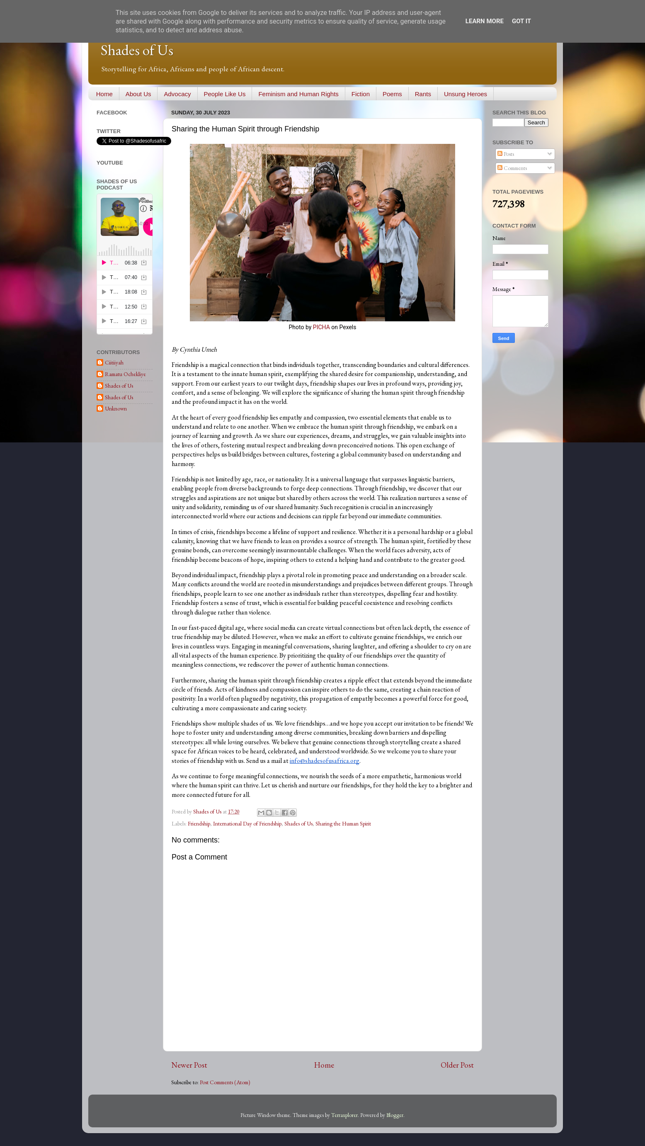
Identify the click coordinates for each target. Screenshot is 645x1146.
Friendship (199, 823)
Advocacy (177, 93)
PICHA (321, 327)
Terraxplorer (344, 1115)
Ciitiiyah (114, 362)
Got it (521, 21)
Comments (512, 168)
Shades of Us (137, 50)
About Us (138, 93)
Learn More (485, 21)
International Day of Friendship (247, 823)
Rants (423, 93)
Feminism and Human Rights (298, 93)
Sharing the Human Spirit (343, 823)
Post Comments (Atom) (225, 1082)
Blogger (394, 1115)
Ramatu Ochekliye (125, 374)
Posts (505, 154)
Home (104, 93)
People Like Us (225, 93)
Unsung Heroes (465, 93)
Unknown (116, 408)
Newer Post (189, 1065)
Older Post (457, 1065)
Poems (392, 93)
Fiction (361, 93)
